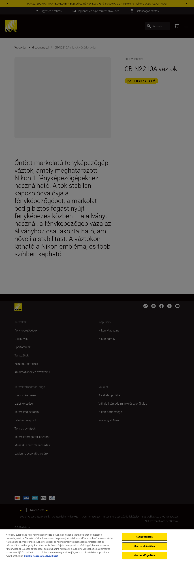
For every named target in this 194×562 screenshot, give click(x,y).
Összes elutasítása (144, 547)
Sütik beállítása (144, 537)
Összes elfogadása (144, 556)
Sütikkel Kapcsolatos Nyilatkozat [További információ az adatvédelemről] (41, 557)
